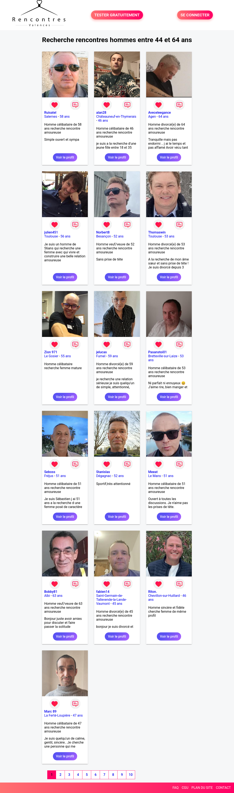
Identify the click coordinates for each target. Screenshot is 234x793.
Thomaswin (157, 232)
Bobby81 (50, 592)
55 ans (66, 356)
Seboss (49, 472)
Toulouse (51, 236)
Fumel (100, 356)
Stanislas (103, 472)
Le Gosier (51, 356)
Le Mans (154, 476)
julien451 (51, 232)
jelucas (101, 352)
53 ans (169, 236)
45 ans (117, 604)
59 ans (113, 356)
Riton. (152, 592)
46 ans (103, 120)
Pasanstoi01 (157, 352)
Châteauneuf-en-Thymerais (116, 117)
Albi (47, 596)
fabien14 (102, 592)
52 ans (119, 236)
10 (131, 775)
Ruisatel (50, 113)
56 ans (65, 236)
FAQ (176, 788)
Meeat (153, 472)
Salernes (50, 117)
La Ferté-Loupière (57, 715)
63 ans (57, 596)
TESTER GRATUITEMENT (117, 15)
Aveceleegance (159, 113)
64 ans (164, 117)
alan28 (101, 113)
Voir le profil (65, 157)
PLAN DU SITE (202, 788)
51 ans (61, 476)
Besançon (103, 236)
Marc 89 (50, 711)
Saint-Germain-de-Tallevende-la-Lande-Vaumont (111, 600)
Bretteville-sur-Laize (162, 356)
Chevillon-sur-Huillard (164, 596)
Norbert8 (103, 232)
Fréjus (48, 476)
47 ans (78, 715)
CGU (185, 788)
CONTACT (223, 788)
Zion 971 (50, 352)
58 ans (65, 117)
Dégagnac (103, 476)
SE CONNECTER (194, 15)
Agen (152, 117)
